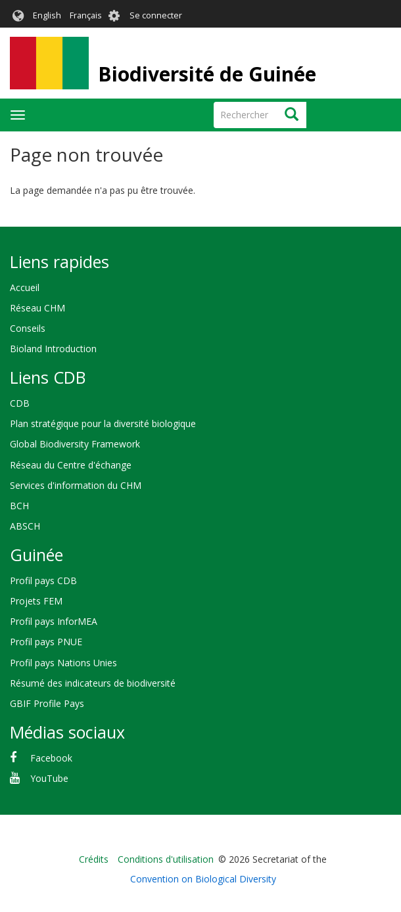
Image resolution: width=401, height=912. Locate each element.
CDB (20, 403)
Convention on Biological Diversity (203, 879)
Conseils (27, 328)
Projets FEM (36, 601)
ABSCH (25, 526)
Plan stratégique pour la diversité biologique (103, 423)
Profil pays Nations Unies (63, 662)
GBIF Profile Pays (47, 703)
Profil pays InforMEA (53, 621)
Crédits (93, 859)
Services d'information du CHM (75, 485)
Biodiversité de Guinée (207, 73)
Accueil (24, 287)
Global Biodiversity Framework (75, 444)
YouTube (49, 778)
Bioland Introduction (53, 348)
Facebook (51, 758)
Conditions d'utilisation (166, 859)
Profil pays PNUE (46, 641)
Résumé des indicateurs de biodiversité (93, 683)
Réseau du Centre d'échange (70, 465)
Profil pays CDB (43, 580)
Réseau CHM (37, 308)
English (47, 15)
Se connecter (156, 15)
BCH (19, 505)
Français (86, 15)
